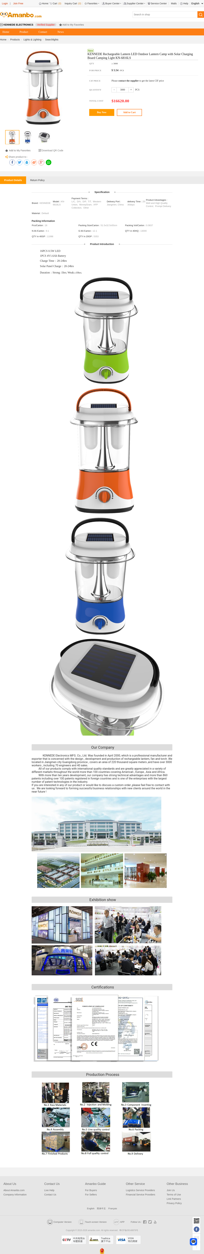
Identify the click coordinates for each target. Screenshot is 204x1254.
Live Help (49, 1190)
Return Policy (37, 180)
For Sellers (91, 1194)
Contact (43, 31)
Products (15, 39)
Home (5, 31)
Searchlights (51, 39)
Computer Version (59, 1222)
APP (118, 1222)
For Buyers (91, 1190)
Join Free (18, 3)
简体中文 (101, 1208)
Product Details (13, 180)
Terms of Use (174, 1194)
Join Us (171, 1190)
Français (112, 1208)
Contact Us (50, 1194)
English (90, 1208)
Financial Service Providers (140, 1194)
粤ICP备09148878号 (128, 1230)
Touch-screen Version (92, 1222)
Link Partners (174, 1199)
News (61, 31)
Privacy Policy (174, 1203)
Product (24, 31)
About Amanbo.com (14, 1190)
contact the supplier (128, 80)
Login (5, 3)
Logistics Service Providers (140, 1190)
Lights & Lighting (32, 39)
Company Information (15, 1194)
